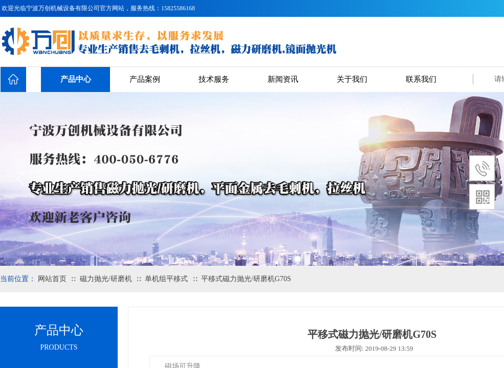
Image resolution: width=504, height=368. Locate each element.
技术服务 (214, 79)
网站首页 (52, 279)
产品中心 (75, 79)
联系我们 (421, 79)
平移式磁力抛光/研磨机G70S (246, 279)
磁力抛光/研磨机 (106, 279)
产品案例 (144, 79)
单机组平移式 (166, 279)
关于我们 (352, 79)
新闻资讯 (283, 79)
